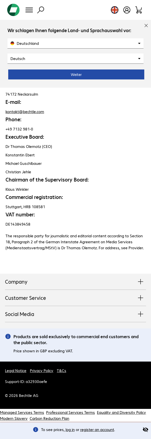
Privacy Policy (41, 370)
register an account (97, 429)
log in (70, 429)
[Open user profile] (127, 10)
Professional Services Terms (70, 412)
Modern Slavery (14, 418)
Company (75, 282)
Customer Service (75, 298)
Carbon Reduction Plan (49, 418)
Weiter (76, 74)
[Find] (40, 10)
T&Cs (61, 370)
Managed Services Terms (22, 412)
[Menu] (29, 10)
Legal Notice (15, 370)
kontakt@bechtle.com (24, 111)
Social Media (75, 314)
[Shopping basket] (139, 10)
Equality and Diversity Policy (121, 412)
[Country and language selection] (114, 10)
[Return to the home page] (13, 9)
